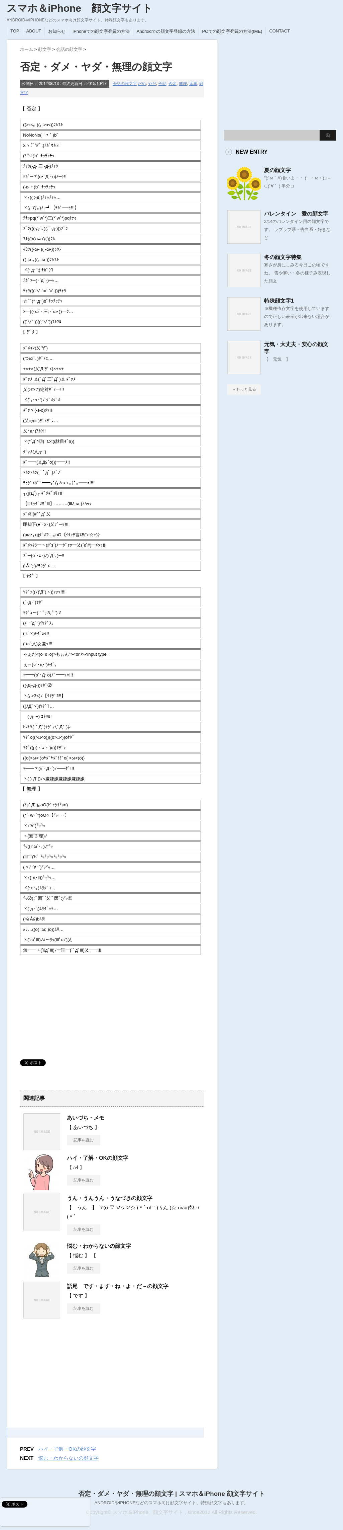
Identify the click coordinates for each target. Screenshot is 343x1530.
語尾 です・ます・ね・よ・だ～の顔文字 (117, 1286)
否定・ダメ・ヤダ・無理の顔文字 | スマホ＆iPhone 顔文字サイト (171, 1493)
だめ (142, 83)
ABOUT (33, 30)
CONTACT (279, 30)
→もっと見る (244, 389)
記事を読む (84, 1140)
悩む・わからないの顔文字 (99, 1246)
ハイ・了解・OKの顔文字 (97, 1158)
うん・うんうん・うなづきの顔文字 (109, 1198)
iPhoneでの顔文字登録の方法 (101, 31)
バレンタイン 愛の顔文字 (296, 214)
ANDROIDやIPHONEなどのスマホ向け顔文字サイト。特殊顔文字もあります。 (172, 1502)
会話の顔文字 (125, 83)
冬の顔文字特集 (283, 257)
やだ (152, 83)
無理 (183, 83)
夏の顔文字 (277, 170)
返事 (193, 83)
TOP (14, 30)
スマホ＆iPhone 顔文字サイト (79, 8)
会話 (162, 83)
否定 (172, 83)
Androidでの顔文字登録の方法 (166, 31)
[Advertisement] (70, 1004)
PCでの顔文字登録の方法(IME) (232, 31)
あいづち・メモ (85, 1118)
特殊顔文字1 (279, 301)
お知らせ (57, 31)
